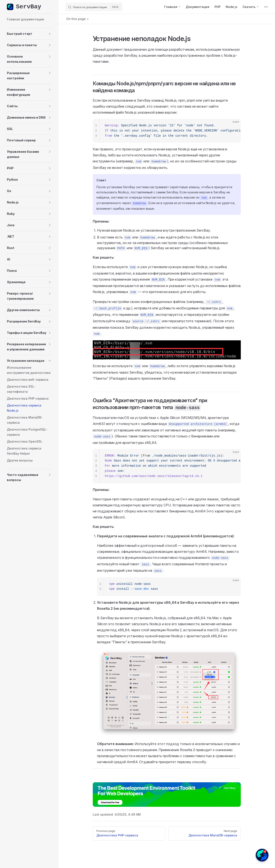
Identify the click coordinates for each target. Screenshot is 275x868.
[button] (29, 33)
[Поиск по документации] (93, 7)
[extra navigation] (266, 7)
